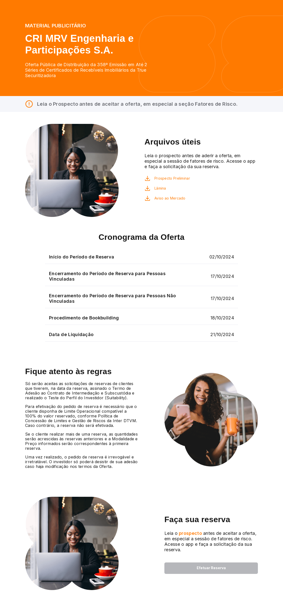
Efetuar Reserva (211, 568)
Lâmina (160, 188)
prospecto (190, 533)
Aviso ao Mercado (170, 198)
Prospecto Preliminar (172, 178)
